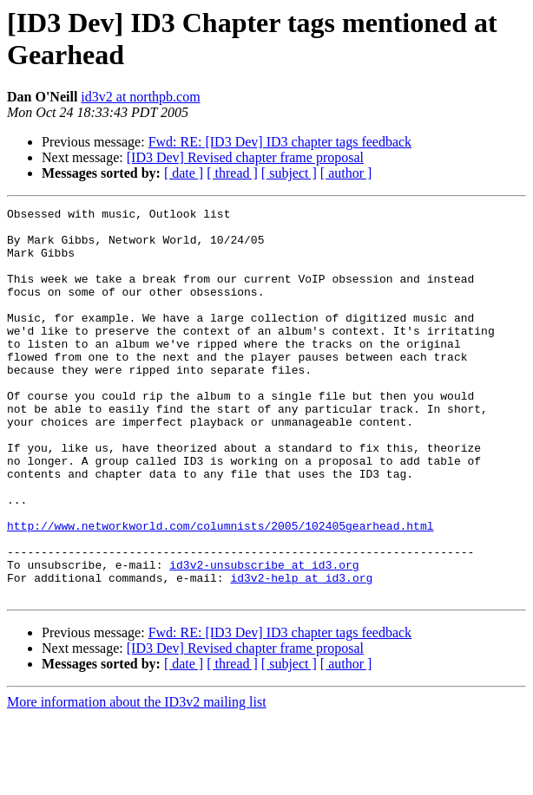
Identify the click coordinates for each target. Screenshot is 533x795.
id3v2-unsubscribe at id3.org (264, 637)
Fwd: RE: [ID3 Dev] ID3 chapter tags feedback (279, 141)
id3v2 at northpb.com (140, 96)
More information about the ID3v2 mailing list (136, 779)
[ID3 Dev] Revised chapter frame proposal (245, 157)
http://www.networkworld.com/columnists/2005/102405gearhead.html (220, 590)
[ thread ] (232, 173)
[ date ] (183, 173)
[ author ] (346, 173)
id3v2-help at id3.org (301, 653)
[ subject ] (289, 173)
